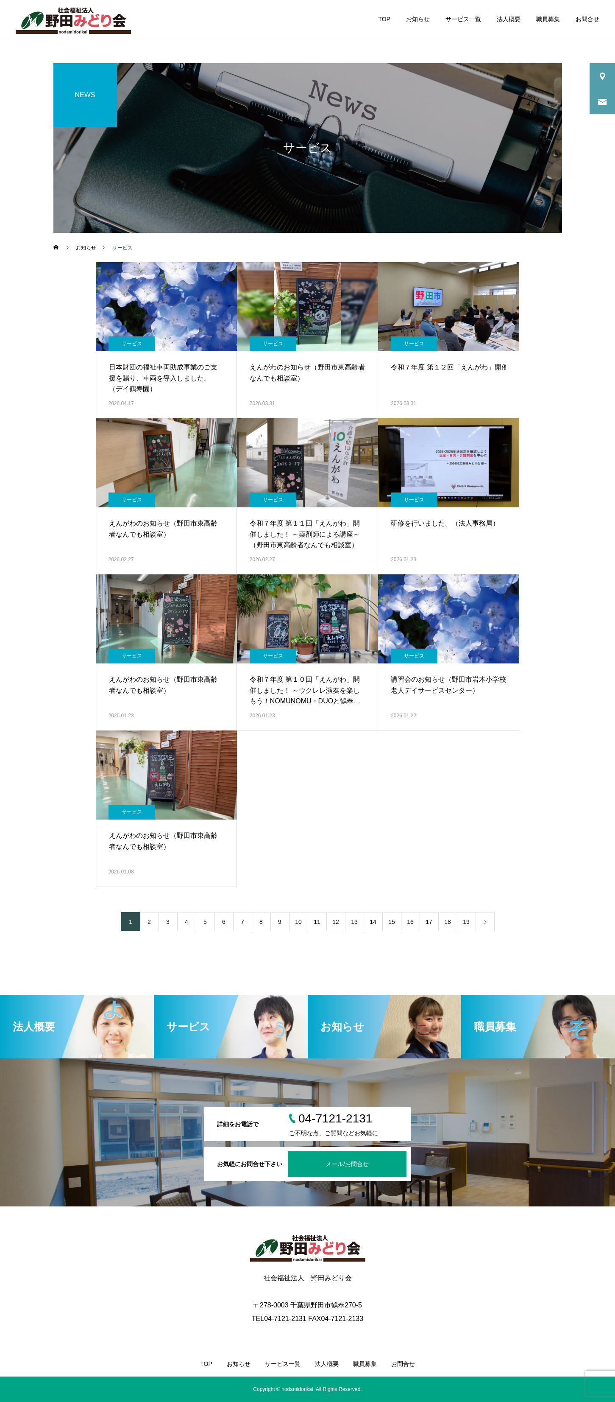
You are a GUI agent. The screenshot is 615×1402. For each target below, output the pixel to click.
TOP (384, 19)
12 (335, 921)
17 (429, 921)
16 (410, 921)
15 (391, 921)
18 (447, 921)
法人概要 (508, 19)
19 (466, 921)
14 (373, 921)
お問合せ (587, 19)
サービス (132, 344)
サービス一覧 (463, 19)
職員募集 (548, 19)
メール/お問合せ (347, 1164)
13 (354, 921)
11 (317, 921)
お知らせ (418, 19)
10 (298, 921)
